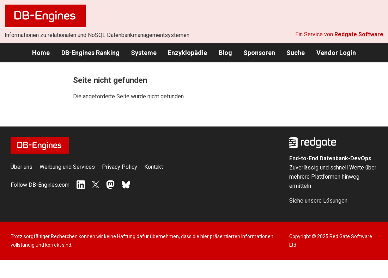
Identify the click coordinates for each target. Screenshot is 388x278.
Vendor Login (336, 52)
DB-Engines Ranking (90, 52)
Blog (225, 52)
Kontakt (153, 166)
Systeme (144, 52)
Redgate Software (358, 34)
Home (41, 52)
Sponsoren (259, 52)
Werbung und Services (67, 166)
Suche (295, 52)
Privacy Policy (119, 166)
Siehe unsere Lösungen (318, 200)
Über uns (21, 166)
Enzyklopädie (187, 52)
